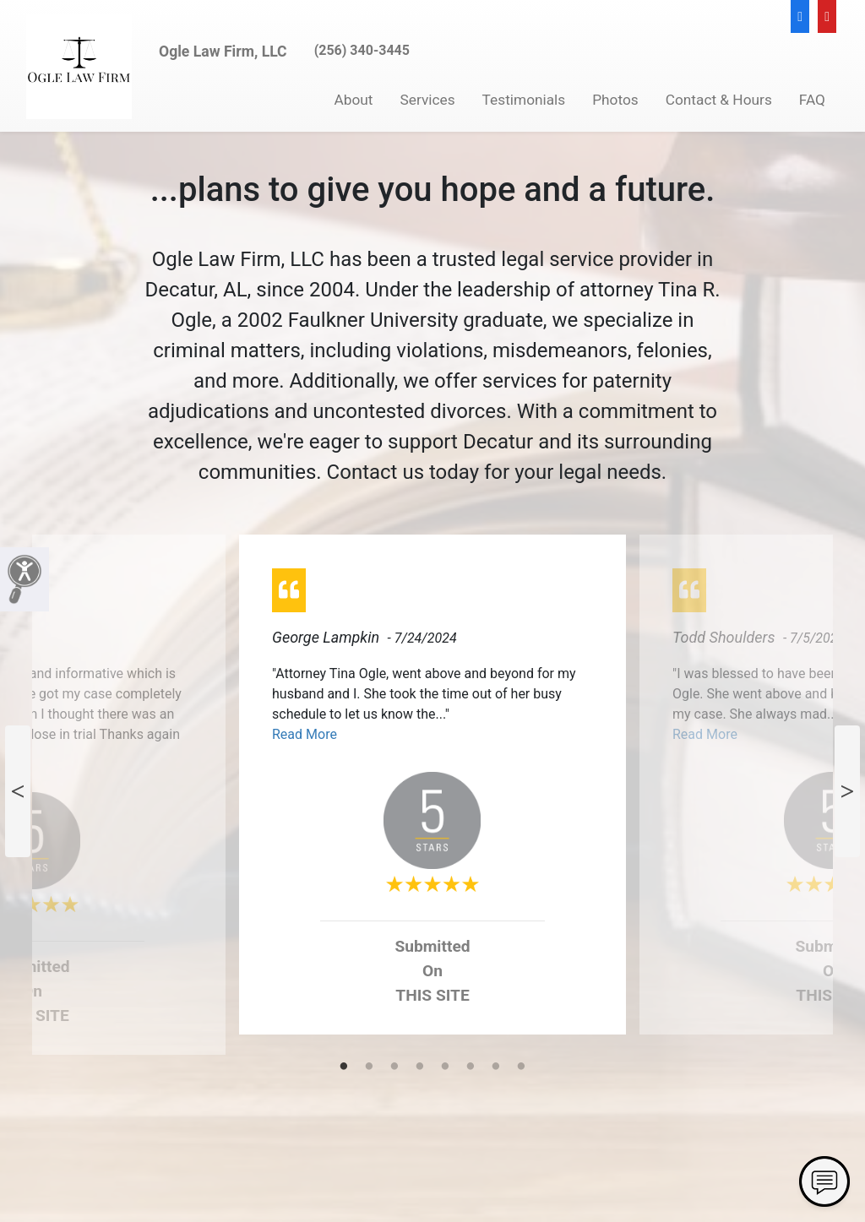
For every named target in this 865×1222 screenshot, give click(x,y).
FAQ (812, 99)
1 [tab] (343, 1067)
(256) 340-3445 (362, 50)
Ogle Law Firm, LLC (223, 51)
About (354, 99)
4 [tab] (419, 1067)
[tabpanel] (432, 791)
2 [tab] (369, 1067)
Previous (17, 791)
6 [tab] (470, 1067)
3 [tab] (394, 1067)
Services (427, 99)
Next (847, 791)
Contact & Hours (719, 99)
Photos (615, 99)
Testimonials (524, 99)
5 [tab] (445, 1067)
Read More (304, 734)
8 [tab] (521, 1067)
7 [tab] (495, 1067)
